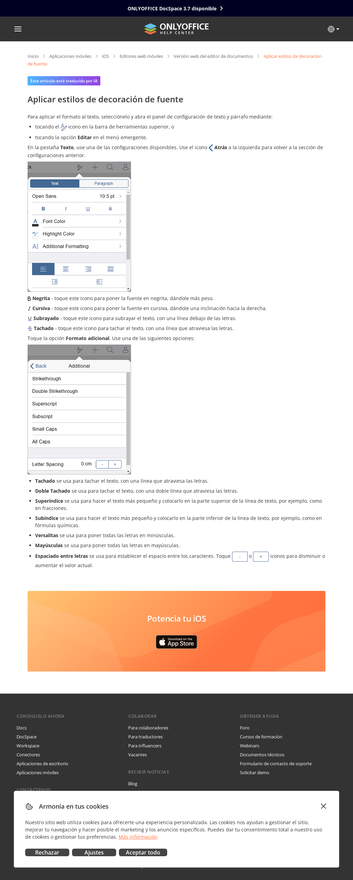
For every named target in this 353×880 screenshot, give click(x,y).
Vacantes (137, 754)
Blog (132, 783)
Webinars (249, 746)
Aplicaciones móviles (70, 56)
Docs (22, 728)
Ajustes (94, 852)
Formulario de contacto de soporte (276, 763)
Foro (245, 728)
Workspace (28, 746)
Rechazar (47, 852)
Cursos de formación (261, 737)
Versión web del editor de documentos (213, 56)
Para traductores (145, 737)
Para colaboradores (148, 728)
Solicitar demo (254, 772)
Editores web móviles (141, 56)
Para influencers (144, 746)
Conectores (28, 754)
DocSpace (27, 737)
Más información (138, 836)
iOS (105, 56)
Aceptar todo (143, 852)
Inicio (33, 56)
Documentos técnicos (262, 754)
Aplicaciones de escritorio (42, 763)
